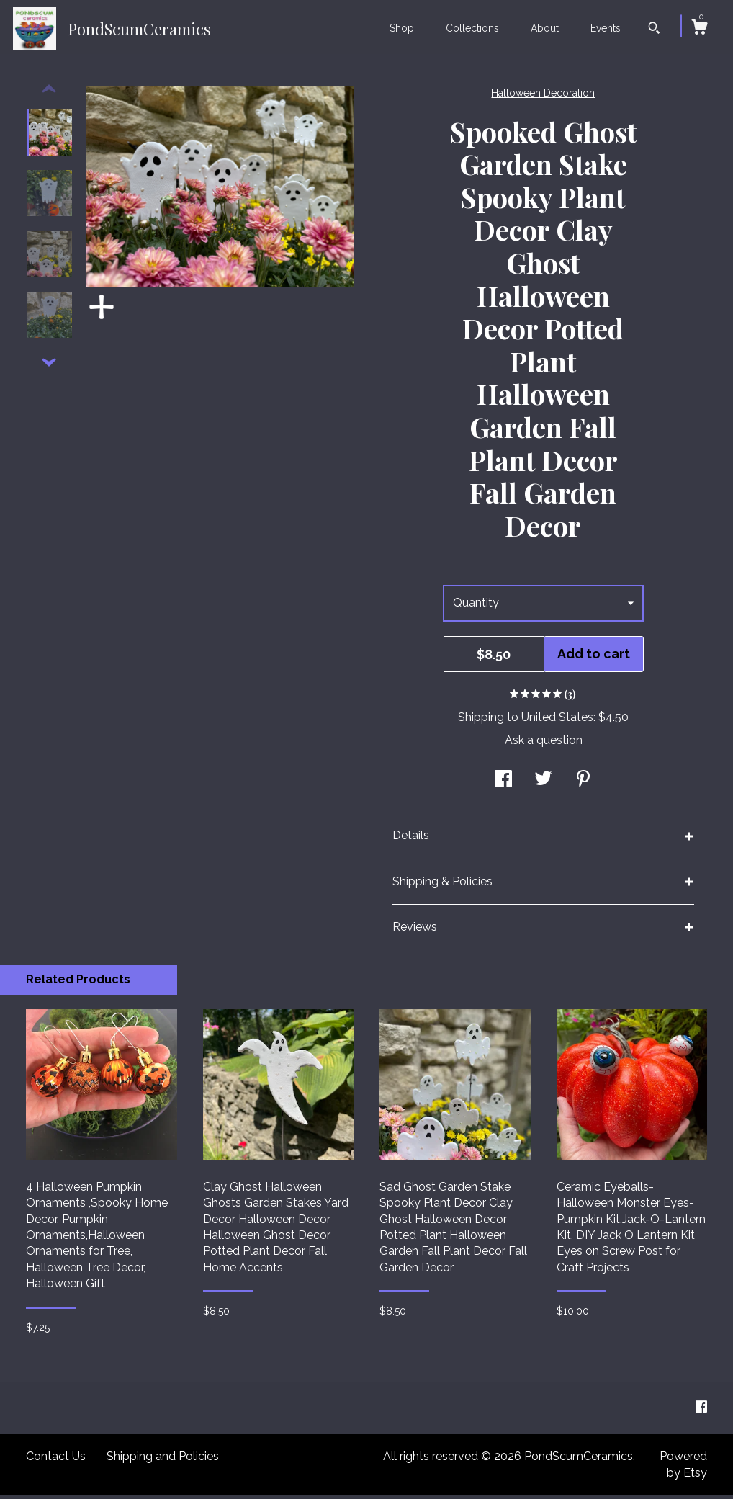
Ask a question (544, 744)
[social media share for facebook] (503, 784)
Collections (472, 28)
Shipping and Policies (163, 1460)
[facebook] (701, 1411)
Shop (402, 28)
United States (557, 721)
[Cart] (699, 29)
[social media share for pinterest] (583, 784)
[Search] (654, 29)
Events (605, 28)
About (545, 28)
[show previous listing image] (49, 93)
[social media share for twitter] (543, 784)
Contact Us (56, 1460)
